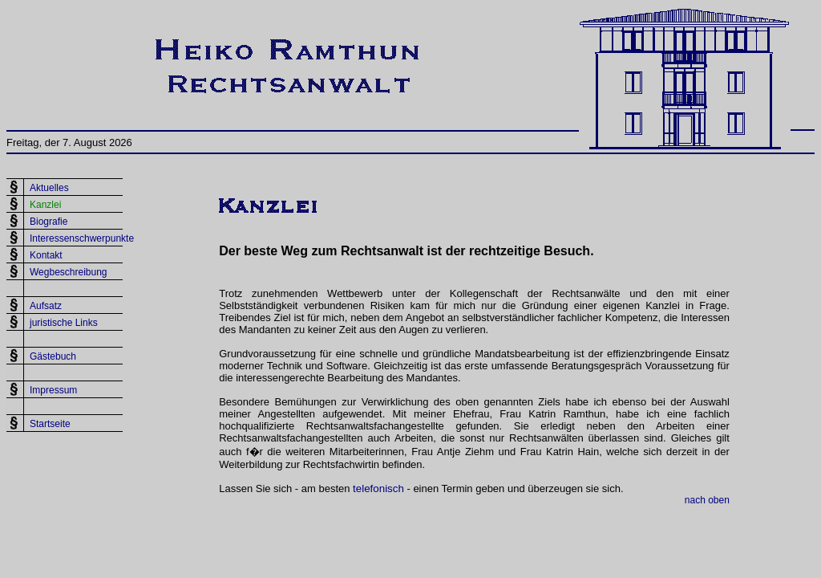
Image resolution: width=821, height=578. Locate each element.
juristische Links (64, 322)
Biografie (48, 221)
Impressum (53, 390)
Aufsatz (46, 305)
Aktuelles (49, 187)
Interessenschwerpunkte (82, 238)
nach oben (707, 500)
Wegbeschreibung (68, 272)
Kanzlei (45, 204)
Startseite (50, 423)
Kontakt (46, 255)
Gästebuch (53, 356)
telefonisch (378, 488)
